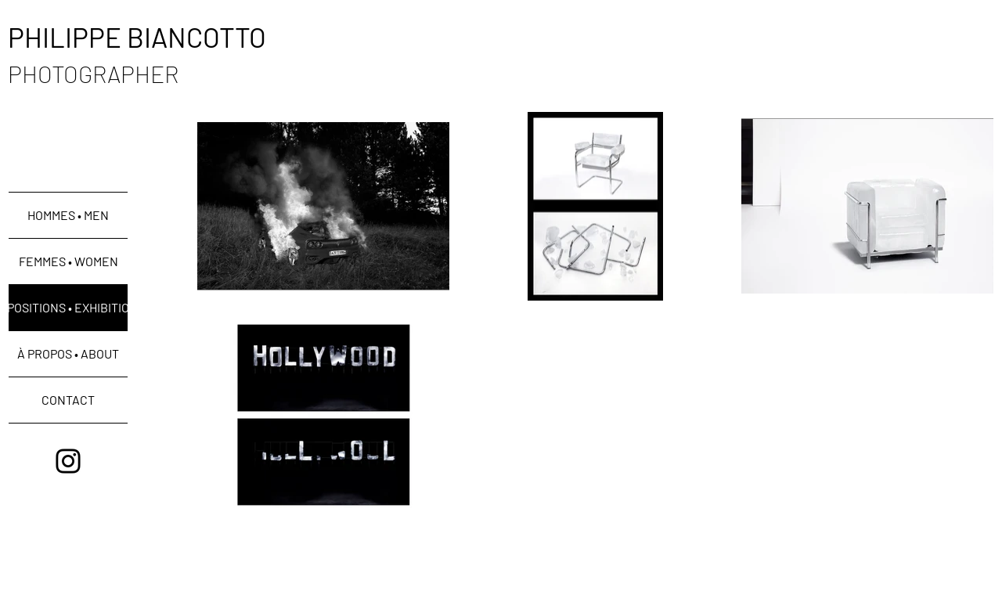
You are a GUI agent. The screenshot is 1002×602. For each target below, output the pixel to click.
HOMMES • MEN (68, 214)
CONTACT (68, 399)
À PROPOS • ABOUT (68, 353)
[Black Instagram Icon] (68, 461)
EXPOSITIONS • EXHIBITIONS (68, 307)
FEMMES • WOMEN (68, 261)
